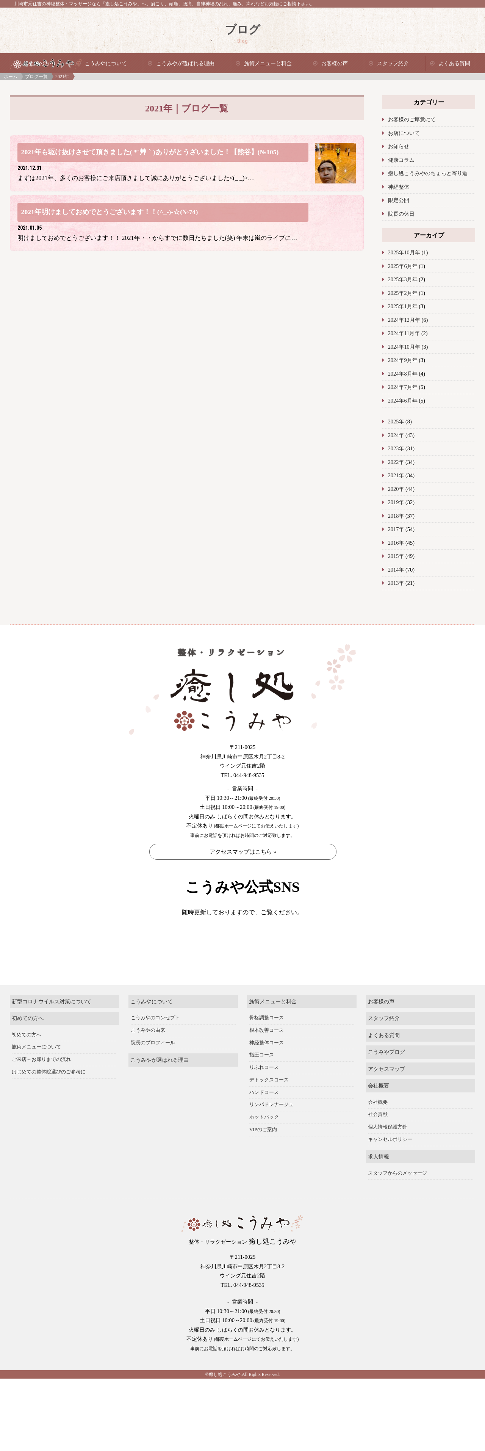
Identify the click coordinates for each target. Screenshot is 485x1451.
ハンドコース (264, 1117)
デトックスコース (269, 1104)
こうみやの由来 (148, 1055)
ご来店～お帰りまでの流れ (41, 1084)
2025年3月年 (403, 279)
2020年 (396, 489)
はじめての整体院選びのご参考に (49, 1096)
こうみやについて (105, 63)
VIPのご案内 (263, 1154)
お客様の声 (334, 63)
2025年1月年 (403, 306)
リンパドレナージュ (271, 1129)
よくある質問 (454, 63)
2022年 (396, 462)
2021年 (396, 475)
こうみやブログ (386, 1077)
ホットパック (264, 1142)
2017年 (396, 529)
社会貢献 (378, 1139)
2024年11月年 (404, 333)
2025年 (396, 421)
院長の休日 (401, 214)
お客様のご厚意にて (412, 119)
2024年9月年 (403, 360)
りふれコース (264, 1092)
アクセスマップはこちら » (243, 852)
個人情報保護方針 (387, 1152)
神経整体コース (266, 1067)
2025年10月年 (404, 252)
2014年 (396, 570)
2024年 (396, 435)
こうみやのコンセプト (155, 1042)
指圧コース (261, 1080)
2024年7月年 (403, 387)
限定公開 (398, 200)
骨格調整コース (266, 1042)
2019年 (396, 502)
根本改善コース (266, 1055)
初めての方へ (28, 1043)
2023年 (396, 448)
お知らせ (398, 146)
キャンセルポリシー (390, 1164)
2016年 (396, 543)
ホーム (10, 76)
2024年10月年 (404, 347)
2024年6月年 (403, 401)
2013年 (396, 583)
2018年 (396, 516)
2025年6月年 (403, 266)
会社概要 (378, 1111)
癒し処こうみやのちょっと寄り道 (428, 173)
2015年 (396, 556)
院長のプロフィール (153, 1067)
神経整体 (398, 187)
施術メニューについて (36, 1072)
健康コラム (401, 160)
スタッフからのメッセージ (397, 1197)
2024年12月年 (404, 320)
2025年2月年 (403, 293)
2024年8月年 (403, 374)
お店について (404, 133)
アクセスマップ (386, 1094)
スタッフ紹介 (393, 63)
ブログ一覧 (36, 76)
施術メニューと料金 (268, 63)
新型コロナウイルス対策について (51, 1026)
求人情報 (378, 1181)
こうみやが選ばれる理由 (185, 63)
